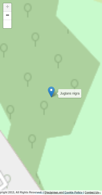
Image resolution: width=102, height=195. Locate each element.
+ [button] (7, 7)
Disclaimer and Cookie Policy (63, 192)
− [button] (7, 16)
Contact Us (92, 192)
